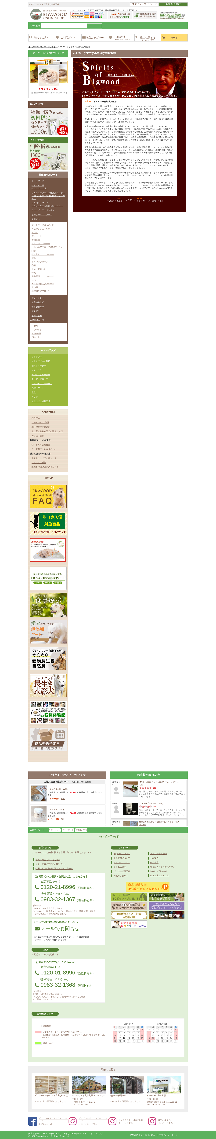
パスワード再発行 (122, 871)
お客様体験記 (38, 436)
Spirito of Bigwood (158, 871)
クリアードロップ (40, 379)
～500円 (35, 326)
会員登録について (122, 858)
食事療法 (36, 219)
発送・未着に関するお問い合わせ (51, 864)
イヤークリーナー (40, 370)
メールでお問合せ (57, 928)
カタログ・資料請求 (41, 401)
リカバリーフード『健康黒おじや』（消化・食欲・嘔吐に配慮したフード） (48, 196)
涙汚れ (35, 232)
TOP (130, 200)
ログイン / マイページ (144, 4)
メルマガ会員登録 (158, 853)
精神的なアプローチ (41, 291)
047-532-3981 (83, 1104)
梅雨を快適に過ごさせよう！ (45, 467)
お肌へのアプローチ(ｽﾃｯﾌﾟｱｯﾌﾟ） (47, 247)
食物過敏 (36, 240)
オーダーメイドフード (42, 214)
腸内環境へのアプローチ (43, 276)
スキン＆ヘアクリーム (42, 383)
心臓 (34, 265)
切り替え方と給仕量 (41, 445)
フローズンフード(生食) (43, 210)
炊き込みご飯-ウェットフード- (39, 186)
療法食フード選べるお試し (44, 225)
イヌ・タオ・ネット (159, 875)
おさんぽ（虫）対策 (41, 361)
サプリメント (38, 298)
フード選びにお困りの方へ (44, 449)
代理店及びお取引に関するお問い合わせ (54, 868)
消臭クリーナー (39, 366)
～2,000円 (36, 333)
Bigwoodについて (122, 853)
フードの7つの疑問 (40, 422)
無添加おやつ (38, 307)
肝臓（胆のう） (39, 269)
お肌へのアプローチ (41, 243)
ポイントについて (122, 862)
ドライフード (38, 181)
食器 (34, 392)
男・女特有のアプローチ (43, 283)
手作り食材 (37, 315)
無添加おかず (38, 302)
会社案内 (154, 862)
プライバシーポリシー (169, 1135)
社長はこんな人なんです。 (162, 867)
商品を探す (35, 26)
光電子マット (38, 388)
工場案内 (154, 858)
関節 (34, 251)
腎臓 (34, 273)
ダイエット (37, 236)
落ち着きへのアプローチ (43, 254)
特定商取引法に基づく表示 (142, 1135)
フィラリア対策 (39, 462)
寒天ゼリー (37, 311)
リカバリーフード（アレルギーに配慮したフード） (47, 204)
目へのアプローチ (40, 262)
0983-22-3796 (158, 1104)
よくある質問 (120, 867)
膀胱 (34, 280)
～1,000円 (36, 330)
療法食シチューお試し (42, 229)
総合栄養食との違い (41, 427)
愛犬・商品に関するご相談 (48, 859)
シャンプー (37, 357)
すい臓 (35, 287)
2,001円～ (36, 337)
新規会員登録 (173, 4)
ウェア (35, 397)
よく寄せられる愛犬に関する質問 (47, 431)
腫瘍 (34, 258)
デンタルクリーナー (41, 374)
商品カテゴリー (121, 876)
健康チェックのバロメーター (45, 458)
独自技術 (36, 418)
